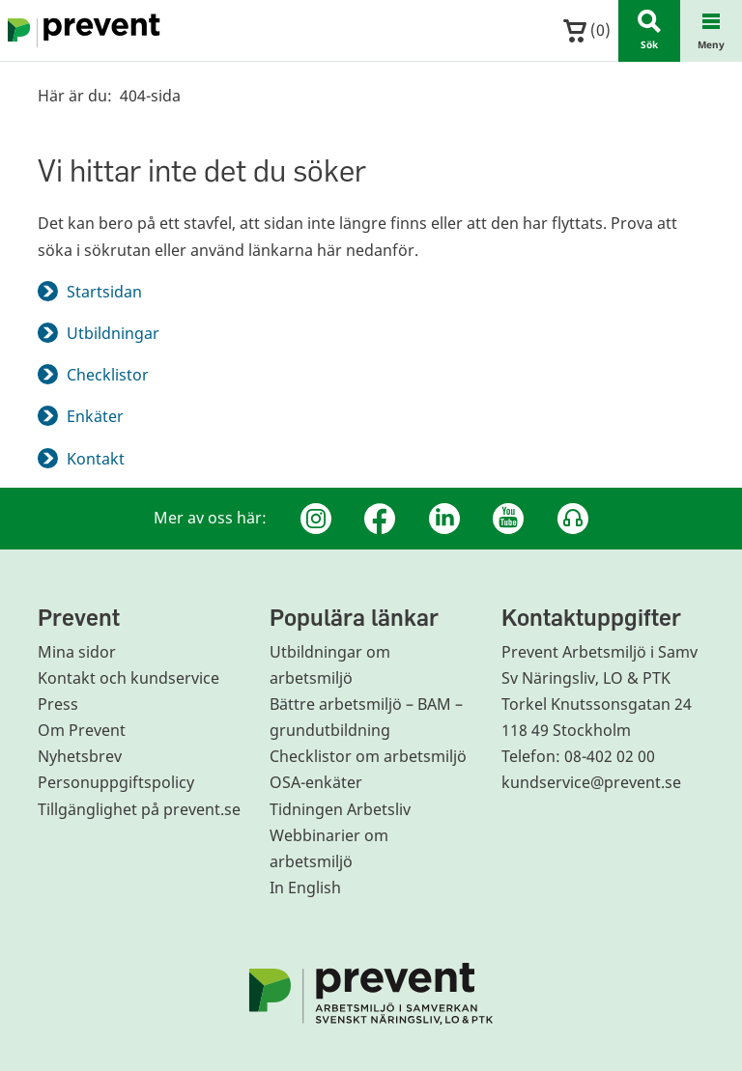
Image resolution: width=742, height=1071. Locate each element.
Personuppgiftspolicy (116, 782)
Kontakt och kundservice (128, 678)
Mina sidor (77, 651)
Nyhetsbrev (80, 756)
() (587, 30)
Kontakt (96, 458)
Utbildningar (113, 333)
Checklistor (108, 374)
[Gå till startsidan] (80, 31)
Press (58, 704)
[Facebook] (379, 518)
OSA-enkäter (316, 782)
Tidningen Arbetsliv (340, 809)
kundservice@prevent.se (591, 782)
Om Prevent (82, 730)
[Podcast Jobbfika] (572, 518)
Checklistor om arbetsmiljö (368, 756)
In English (305, 887)
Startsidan (104, 291)
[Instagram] (315, 518)
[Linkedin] (444, 518)
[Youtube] (508, 518)
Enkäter (95, 416)
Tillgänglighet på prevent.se (139, 809)
